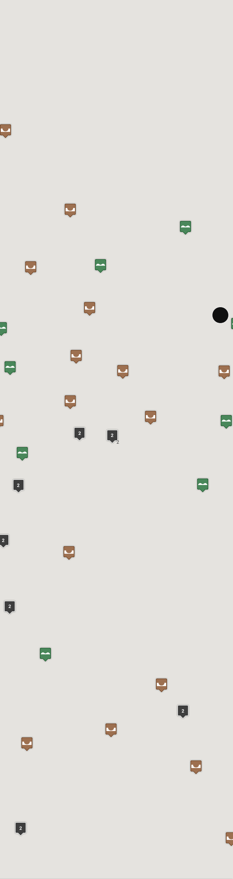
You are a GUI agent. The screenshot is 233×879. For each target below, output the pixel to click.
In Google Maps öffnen (32, 618)
